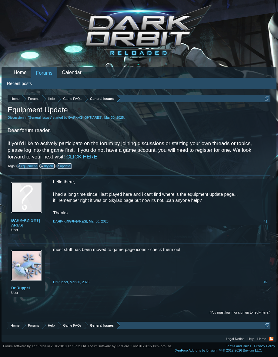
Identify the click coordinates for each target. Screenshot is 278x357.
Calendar (72, 72)
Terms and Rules (238, 346)
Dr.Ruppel (20, 288)
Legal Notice (235, 339)
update (64, 166)
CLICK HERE (81, 157)
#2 (265, 282)
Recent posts (19, 83)
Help (250, 339)
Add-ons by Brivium (218, 350)
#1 (265, 221)
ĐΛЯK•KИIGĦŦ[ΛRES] (85, 117)
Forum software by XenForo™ (130, 346)
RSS (271, 339)
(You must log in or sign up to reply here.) (239, 312)
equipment (27, 166)
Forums (44, 73)
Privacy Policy (264, 346)
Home (20, 72)
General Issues (40, 117)
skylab (47, 166)
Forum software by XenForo (45, 346)
